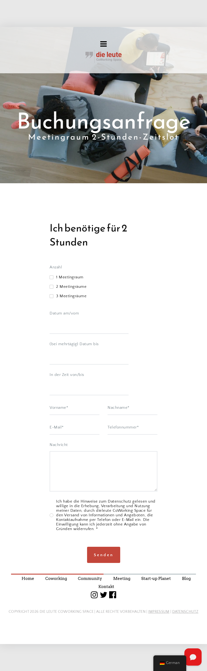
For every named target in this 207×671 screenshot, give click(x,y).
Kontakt (106, 586)
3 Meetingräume (71, 370)
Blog (186, 578)
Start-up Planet (156, 578)
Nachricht (59, 519)
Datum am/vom (64, 387)
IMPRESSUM (159, 612)
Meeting (121, 578)
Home (28, 578)
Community (90, 578)
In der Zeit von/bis (67, 449)
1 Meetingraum (70, 351)
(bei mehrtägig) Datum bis (74, 418)
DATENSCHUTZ (185, 612)
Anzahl (56, 341)
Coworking (56, 578)
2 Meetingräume (71, 361)
